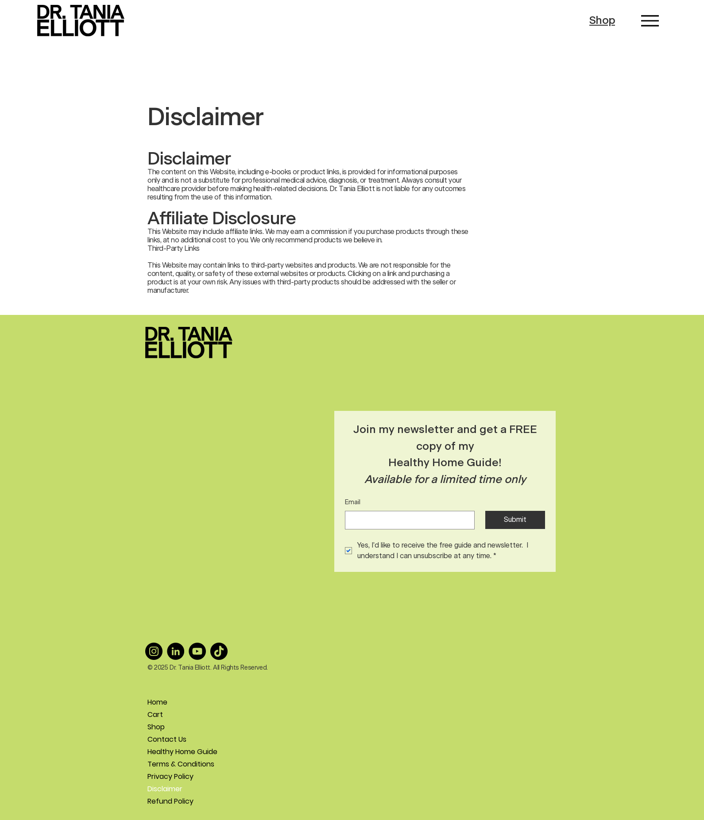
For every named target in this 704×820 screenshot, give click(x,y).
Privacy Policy (170, 776)
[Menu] (649, 20)
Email (352, 502)
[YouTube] (197, 651)
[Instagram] (153, 651)
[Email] (407, 520)
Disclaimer (164, 789)
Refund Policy (170, 801)
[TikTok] (219, 651)
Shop (602, 20)
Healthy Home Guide (178, 752)
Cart (155, 714)
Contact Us (166, 739)
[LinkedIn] (175, 651)
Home (157, 702)
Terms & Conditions (178, 764)
